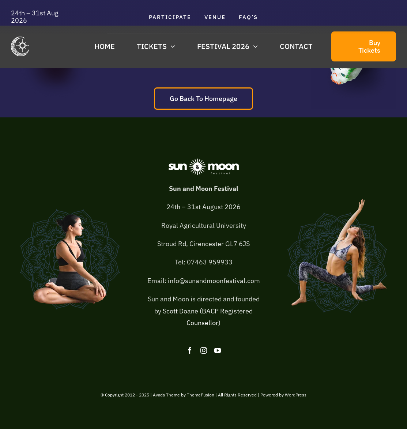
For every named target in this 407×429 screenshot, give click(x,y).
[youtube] (217, 350)
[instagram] (203, 350)
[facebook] (189, 350)
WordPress (295, 395)
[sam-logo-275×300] (20, 39)
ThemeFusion (200, 395)
